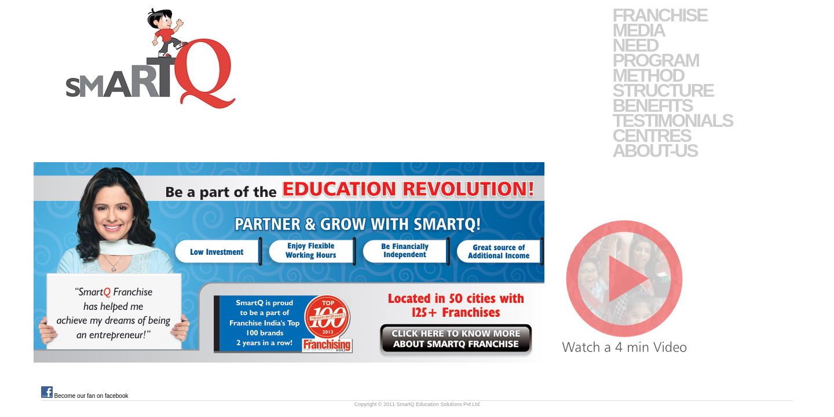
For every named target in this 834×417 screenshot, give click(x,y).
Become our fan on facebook (85, 396)
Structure (662, 90)
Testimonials (672, 120)
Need (635, 45)
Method (647, 75)
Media (638, 30)
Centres (651, 135)
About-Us (654, 150)
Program (655, 60)
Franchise (659, 15)
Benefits (652, 105)
